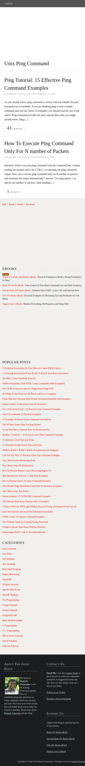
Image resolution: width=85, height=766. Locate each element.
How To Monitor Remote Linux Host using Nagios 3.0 (26, 470)
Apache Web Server (11, 590)
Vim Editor (7, 554)
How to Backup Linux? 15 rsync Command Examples (26, 481)
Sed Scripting (8, 559)
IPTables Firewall (10, 584)
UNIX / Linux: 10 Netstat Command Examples (23, 517)
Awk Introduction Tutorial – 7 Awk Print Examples (25, 476)
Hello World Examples (12, 620)
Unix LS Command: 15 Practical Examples (21, 414)
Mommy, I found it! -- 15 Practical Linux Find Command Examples (32, 435)
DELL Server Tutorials (12, 636)
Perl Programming (10, 600)
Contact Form (72, 673)
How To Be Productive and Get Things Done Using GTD (27, 388)
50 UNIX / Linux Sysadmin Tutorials (19, 378)
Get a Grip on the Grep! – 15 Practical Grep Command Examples (31, 409)
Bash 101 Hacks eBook (12, 285)
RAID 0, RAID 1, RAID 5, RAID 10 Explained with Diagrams (30, 450)
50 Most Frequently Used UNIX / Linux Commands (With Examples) (33, 383)
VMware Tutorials (10, 646)
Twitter (20, 204)
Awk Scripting (8, 564)
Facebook (30, 204)
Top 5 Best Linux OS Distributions (17, 465)
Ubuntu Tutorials (10, 610)
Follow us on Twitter (56, 692)
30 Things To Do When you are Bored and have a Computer (29, 394)
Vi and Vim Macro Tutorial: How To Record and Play (26, 429)
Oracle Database (9, 641)
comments (14, 128)
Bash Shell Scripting (11, 569)
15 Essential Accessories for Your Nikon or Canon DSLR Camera (31, 368)
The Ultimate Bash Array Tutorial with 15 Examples (25, 501)
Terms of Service (78, 761)
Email (11, 204)
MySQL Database (10, 595)
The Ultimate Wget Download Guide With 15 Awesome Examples (32, 486)
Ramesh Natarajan (12, 713)
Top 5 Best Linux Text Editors (15, 491)
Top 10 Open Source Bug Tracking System (21, 424)
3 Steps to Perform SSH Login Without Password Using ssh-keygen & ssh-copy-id (39, 506)
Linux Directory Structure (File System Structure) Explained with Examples (36, 399)
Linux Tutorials (9, 549)
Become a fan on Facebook (59, 699)
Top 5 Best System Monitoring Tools (18, 460)
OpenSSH (6, 579)
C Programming (9, 625)
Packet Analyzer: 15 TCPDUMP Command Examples (26, 496)
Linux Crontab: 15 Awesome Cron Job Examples (24, 404)
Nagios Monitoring (10, 574)
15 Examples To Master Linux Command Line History (26, 419)
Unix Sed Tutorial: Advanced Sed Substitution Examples (27, 512)
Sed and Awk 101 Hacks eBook (16, 290)
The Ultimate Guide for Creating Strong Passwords (25, 522)
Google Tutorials (10, 605)
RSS (4, 204)
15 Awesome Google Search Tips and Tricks (22, 445)
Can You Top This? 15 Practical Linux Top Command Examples (31, 455)
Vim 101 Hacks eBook (12, 295)
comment (13, 191)
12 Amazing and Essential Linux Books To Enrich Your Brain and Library (35, 373)
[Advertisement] (42, 31)
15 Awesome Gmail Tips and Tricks (18, 440)
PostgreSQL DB (9, 615)
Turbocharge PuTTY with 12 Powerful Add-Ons (24, 532)
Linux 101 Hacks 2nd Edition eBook (19, 277)
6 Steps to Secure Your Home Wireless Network (23, 527)
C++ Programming (10, 631)
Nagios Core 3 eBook (12, 304)
